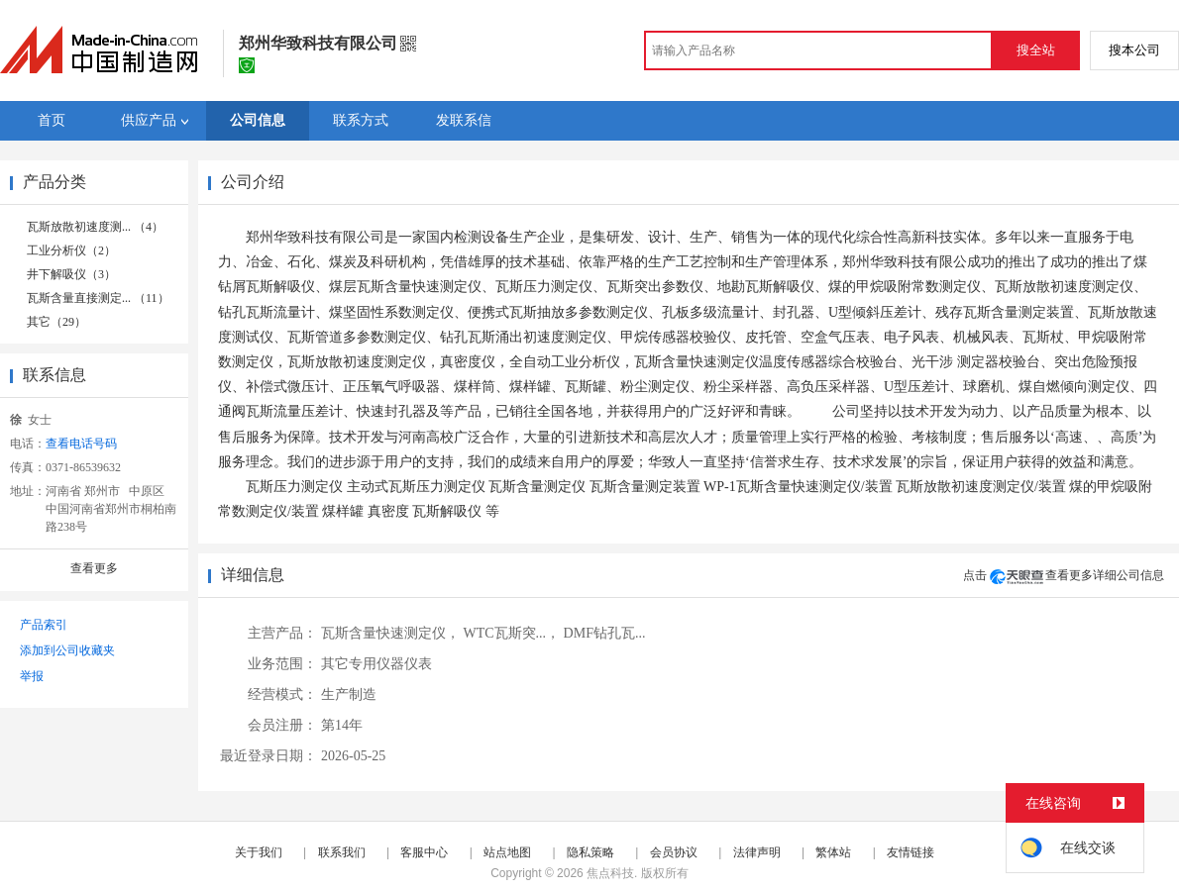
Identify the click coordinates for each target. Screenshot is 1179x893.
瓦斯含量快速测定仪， (390, 633)
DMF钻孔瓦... (605, 633)
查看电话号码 (81, 443)
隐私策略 (590, 852)
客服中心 (424, 852)
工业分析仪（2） (71, 250)
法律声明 (757, 852)
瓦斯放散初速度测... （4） (95, 227)
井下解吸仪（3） (71, 274)
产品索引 (43, 625)
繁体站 (833, 852)
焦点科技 (610, 873)
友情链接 (910, 852)
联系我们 (342, 852)
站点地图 (507, 852)
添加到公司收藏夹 (67, 650)
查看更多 (94, 568)
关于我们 (258, 852)
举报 (32, 676)
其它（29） (56, 322)
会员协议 (673, 852)
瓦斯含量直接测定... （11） (98, 298)
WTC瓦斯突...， (512, 633)
